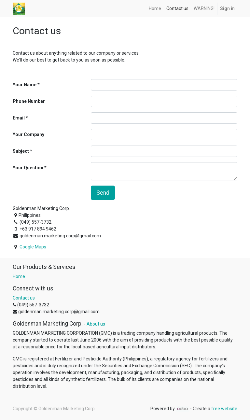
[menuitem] (155, 9)
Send (102, 192)
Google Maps (33, 246)
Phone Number (29, 101)
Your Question (28, 167)
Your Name (24, 84)
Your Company (28, 134)
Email (19, 117)
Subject (21, 151)
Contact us (24, 298)
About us (96, 324)
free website (224, 408)
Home (19, 276)
